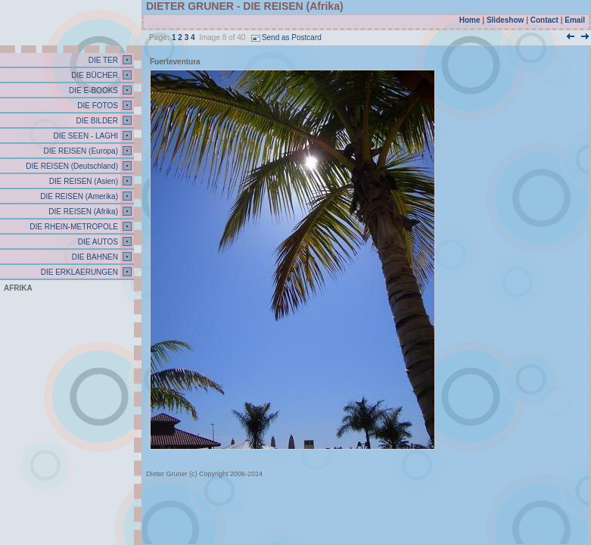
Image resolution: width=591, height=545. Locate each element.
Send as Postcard (286, 37)
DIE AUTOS (97, 242)
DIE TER (102, 60)
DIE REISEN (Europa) (80, 151)
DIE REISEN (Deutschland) (71, 166)
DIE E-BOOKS (92, 90)
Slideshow (505, 20)
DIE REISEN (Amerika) (78, 196)
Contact (544, 20)
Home (470, 20)
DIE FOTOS (97, 105)
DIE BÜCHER (94, 75)
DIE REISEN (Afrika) (82, 211)
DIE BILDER (96, 121)
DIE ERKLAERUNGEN (78, 272)
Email (575, 20)
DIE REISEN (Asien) (82, 181)
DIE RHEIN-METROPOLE (73, 227)
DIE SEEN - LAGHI (84, 136)
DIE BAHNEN (94, 257)
